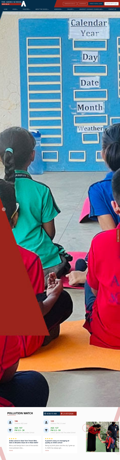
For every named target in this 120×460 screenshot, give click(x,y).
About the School (41, 9)
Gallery (70, 9)
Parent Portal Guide (96, 3)
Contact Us (112, 9)
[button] (4, 209)
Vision (14, 9)
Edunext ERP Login (111, 4)
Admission (57, 9)
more (11, 450)
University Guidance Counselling (90, 9)
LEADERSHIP (82, 3)
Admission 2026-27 (69, 3)
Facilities (26, 9)
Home (5, 9)
